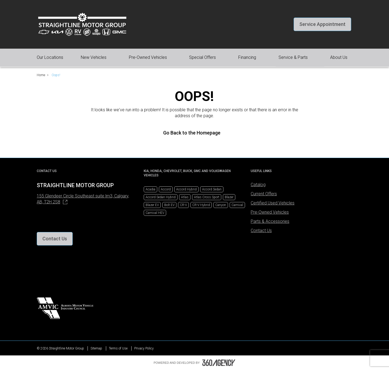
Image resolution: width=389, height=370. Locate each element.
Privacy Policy (144, 348)
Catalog (258, 184)
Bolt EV (169, 205)
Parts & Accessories (270, 221)
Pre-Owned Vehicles (270, 212)
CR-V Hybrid (201, 205)
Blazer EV (152, 205)
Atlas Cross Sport (206, 197)
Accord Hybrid (186, 189)
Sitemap (96, 348)
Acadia (150, 189)
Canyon (220, 205)
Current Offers (264, 193)
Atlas (185, 197)
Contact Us (261, 230)
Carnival (237, 205)
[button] (322, 24)
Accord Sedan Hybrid (161, 197)
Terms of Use (118, 348)
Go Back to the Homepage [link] (194, 133)
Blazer (229, 197)
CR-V (183, 205)
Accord (166, 189)
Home (41, 75)
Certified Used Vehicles (272, 203)
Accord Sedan (212, 189)
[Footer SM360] (218, 362)
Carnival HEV (155, 213)
